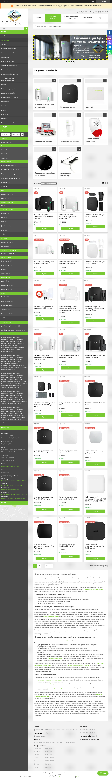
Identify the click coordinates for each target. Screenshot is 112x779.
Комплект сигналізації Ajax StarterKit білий (95, 263)
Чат (103, 773)
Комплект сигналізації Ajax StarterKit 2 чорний (95, 357)
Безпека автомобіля (8, 93)
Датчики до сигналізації (69, 141)
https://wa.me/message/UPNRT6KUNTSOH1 (14, 481)
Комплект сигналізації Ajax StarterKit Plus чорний (69, 263)
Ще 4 (4, 234)
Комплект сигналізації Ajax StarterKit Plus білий (44, 263)
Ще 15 (5, 186)
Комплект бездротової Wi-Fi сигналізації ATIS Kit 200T (44, 308)
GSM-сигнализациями (51, 616)
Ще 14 (5, 423)
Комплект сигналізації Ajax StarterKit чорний (95, 215)
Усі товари (5, 40)
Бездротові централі (68, 107)
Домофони (5, 57)
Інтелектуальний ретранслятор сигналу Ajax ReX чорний (44, 546)
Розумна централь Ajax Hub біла (69, 404)
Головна (39, 18)
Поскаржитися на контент (67, 777)
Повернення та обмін (8, 123)
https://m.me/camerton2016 (10, 490)
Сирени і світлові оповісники (92, 140)
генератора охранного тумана (78, 665)
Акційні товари (6, 36)
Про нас (4, 119)
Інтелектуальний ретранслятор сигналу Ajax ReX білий (95, 452)
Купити (44, 229)
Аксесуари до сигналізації (65, 174)
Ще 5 (4, 318)
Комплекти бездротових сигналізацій (44, 106)
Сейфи (3, 85)
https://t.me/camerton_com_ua (11, 485)
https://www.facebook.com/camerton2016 (14, 499)
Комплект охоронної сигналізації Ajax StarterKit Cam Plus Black (94, 309)
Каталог (41, 26)
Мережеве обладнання (9, 74)
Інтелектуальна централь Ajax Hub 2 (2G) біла (68, 451)
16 (47, 566)
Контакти (4, 114)
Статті (3, 106)
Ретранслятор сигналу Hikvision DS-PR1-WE (67, 545)
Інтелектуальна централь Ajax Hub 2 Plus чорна (43, 498)
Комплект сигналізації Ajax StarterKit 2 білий (69, 357)
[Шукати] (26, 28)
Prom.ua (66, 773)
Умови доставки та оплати (71, 18)
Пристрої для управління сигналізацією (45, 174)
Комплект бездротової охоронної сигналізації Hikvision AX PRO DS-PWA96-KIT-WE (69, 310)
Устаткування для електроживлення (7, 79)
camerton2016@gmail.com (10, 466)
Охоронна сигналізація (9, 53)
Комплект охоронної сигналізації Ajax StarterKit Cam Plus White (43, 358)
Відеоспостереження (8, 49)
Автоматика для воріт (9, 66)
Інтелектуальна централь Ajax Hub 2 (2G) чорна (43, 451)
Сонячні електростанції (9, 97)
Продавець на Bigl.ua (56, 775)
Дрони (3, 44)
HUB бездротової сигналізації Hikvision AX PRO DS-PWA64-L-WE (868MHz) (95, 499)
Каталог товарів (52, 18)
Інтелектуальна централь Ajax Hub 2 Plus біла (68, 498)
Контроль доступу (7, 61)
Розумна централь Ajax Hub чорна (95, 404)
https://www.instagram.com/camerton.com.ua (14, 494)
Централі (89, 107)
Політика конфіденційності (84, 777)
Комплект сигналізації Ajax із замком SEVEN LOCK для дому (44, 405)
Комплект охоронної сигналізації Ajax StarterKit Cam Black (43, 216)
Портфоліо (5, 102)
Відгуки (3, 110)
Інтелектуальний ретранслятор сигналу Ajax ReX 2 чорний (95, 546)
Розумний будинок (7, 70)
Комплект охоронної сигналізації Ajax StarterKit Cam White (69, 216)
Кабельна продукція (8, 89)
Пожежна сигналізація (43, 141)
